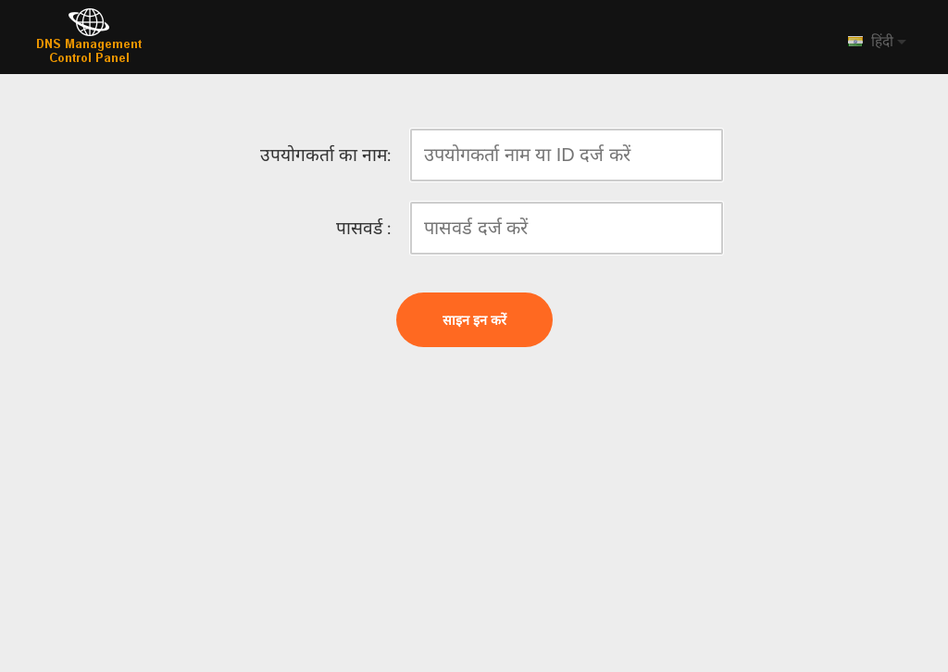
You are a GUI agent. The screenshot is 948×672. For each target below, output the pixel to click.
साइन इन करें (474, 320)
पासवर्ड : (363, 229)
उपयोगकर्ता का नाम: (325, 155)
